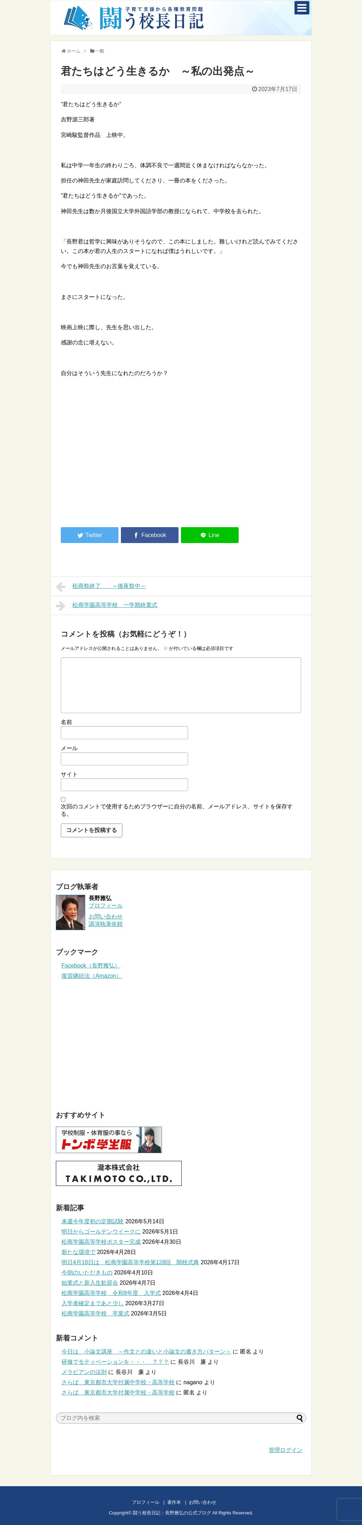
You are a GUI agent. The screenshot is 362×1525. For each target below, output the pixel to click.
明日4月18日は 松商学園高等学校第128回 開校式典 (130, 1262)
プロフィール (106, 906)
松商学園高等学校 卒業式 (95, 1313)
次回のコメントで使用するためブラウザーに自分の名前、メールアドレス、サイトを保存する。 (177, 810)
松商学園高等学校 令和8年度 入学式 (111, 1293)
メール (69, 748)
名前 (66, 722)
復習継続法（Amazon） (92, 976)
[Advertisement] (120, 463)
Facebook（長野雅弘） (91, 966)
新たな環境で (78, 1252)
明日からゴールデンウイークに (101, 1232)
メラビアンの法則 (84, 1372)
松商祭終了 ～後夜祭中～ (101, 586)
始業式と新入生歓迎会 (90, 1283)
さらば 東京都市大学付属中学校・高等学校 (118, 1382)
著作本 (174, 1502)
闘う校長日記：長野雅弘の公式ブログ (172, 1512)
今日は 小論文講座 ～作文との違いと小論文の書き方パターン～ (146, 1352)
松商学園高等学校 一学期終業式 (106, 605)
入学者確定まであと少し (93, 1303)
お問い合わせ (209, 1502)
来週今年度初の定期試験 (93, 1221)
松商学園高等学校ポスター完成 (101, 1242)
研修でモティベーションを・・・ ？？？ (115, 1362)
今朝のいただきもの (87, 1273)
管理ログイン (286, 1450)
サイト (69, 774)
